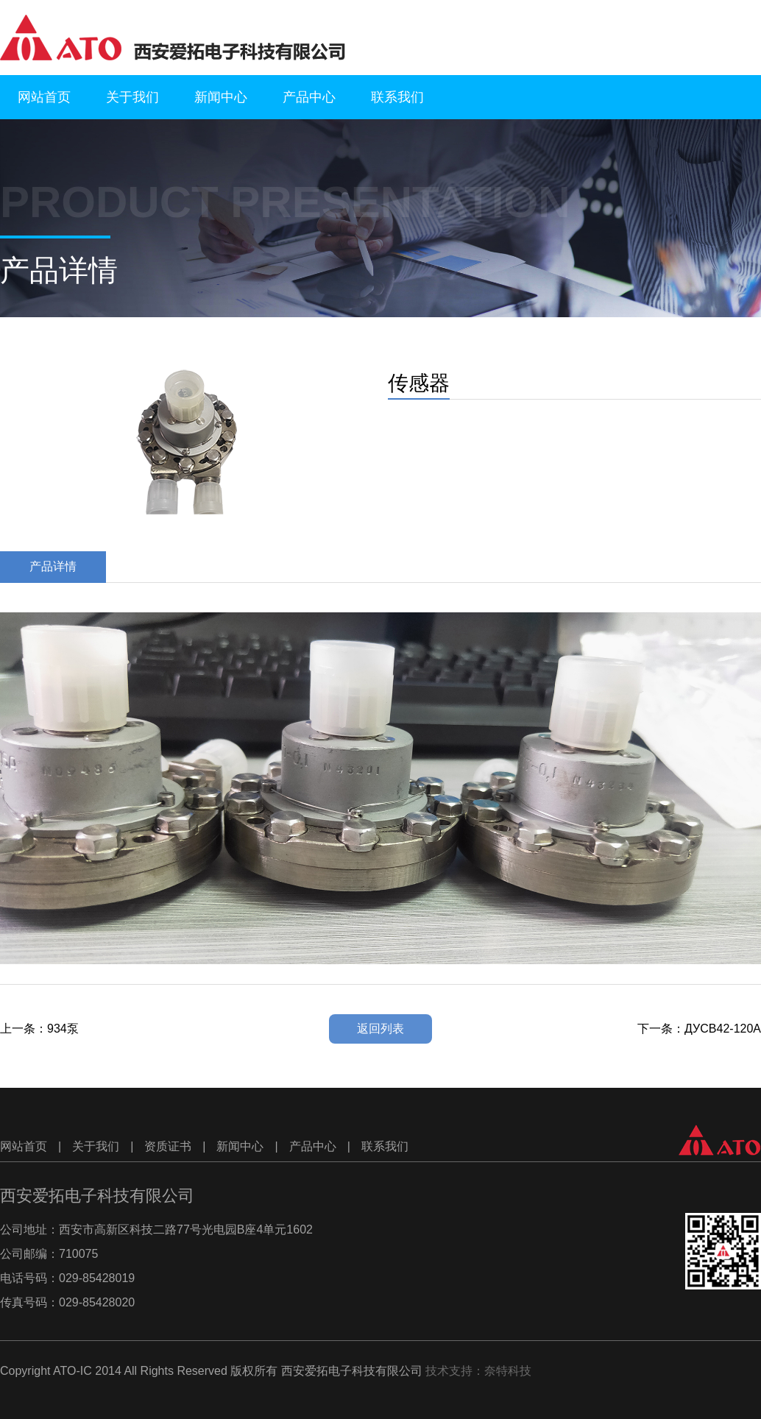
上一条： (39, 1028)
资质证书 (167, 1146)
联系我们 (397, 97)
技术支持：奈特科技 (478, 1371)
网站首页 (44, 97)
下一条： (699, 1028)
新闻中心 (220, 97)
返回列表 (380, 1028)
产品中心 (309, 97)
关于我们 (132, 97)
